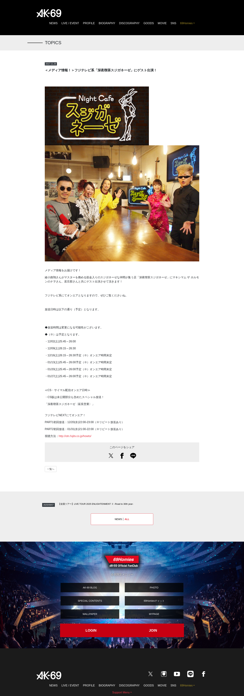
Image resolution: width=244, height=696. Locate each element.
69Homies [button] (186, 23)
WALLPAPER (90, 614)
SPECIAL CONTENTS (90, 600)
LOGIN (91, 630)
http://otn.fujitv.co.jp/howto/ (75, 436)
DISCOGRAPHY (129, 23)
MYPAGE (154, 614)
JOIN (153, 630)
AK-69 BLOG (90, 587)
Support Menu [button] (121, 692)
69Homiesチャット (154, 600)
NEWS (53, 23)
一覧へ (50, 469)
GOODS (149, 23)
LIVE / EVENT (70, 23)
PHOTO (154, 587)
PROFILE (89, 23)
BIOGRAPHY (107, 23)
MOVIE (162, 23)
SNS (173, 23)
